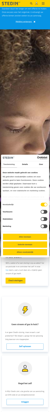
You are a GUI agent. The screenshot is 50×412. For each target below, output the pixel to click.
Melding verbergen (25, 21)
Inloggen (25, 402)
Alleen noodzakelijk (25, 252)
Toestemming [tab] (9, 164)
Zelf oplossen (25, 346)
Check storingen (15, 280)
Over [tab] (41, 164)
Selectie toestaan (25, 244)
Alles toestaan (25, 237)
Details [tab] (25, 164)
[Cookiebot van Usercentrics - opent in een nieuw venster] (37, 157)
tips (7, 270)
